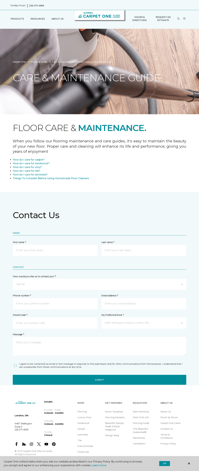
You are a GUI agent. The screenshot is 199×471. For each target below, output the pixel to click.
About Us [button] (57, 18)
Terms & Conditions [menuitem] (166, 436)
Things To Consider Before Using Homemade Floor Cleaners (51, 178)
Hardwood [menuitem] (83, 423)
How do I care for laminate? (30, 174)
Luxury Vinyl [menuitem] (84, 417)
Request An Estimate (163, 19)
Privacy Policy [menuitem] (168, 443)
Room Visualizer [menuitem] (114, 411)
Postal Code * (20, 315)
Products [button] (17, 18)
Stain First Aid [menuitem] (140, 417)
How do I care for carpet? (29, 159)
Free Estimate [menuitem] (85, 446)
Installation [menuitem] (139, 443)
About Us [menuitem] (165, 411)
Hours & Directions (139, 19)
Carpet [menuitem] (81, 428)
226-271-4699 (36, 5)
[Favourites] (184, 18)
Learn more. (99, 465)
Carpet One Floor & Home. (38, 451)
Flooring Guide (39, 61)
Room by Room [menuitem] (169, 417)
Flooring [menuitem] (82, 411)
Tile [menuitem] (79, 440)
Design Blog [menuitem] (112, 435)
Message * (18, 334)
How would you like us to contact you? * (34, 276)
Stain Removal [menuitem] (141, 411)
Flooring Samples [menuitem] (115, 417)
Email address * (109, 295)
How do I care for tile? (26, 170)
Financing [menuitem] (83, 451)
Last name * (107, 242)
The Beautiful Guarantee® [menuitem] (140, 430)
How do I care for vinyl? (27, 167)
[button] (178, 18)
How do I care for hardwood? (31, 163)
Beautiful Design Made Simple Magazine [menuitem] (114, 426)
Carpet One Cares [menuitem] (170, 423)
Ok (164, 463)
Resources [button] (37, 18)
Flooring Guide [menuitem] (141, 423)
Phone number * (22, 295)
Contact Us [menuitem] (166, 428)
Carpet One (19, 61)
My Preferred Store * (112, 315)
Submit (99, 379)
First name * (19, 242)
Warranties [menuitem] (139, 438)
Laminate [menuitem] (82, 434)
